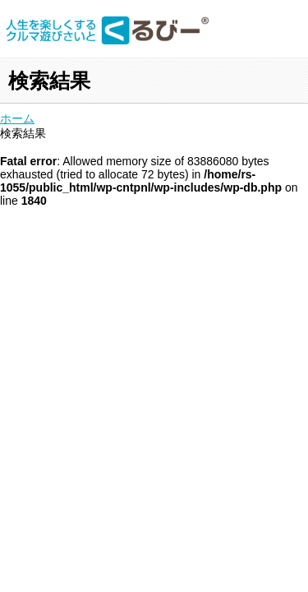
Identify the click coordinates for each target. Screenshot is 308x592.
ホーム (17, 118)
